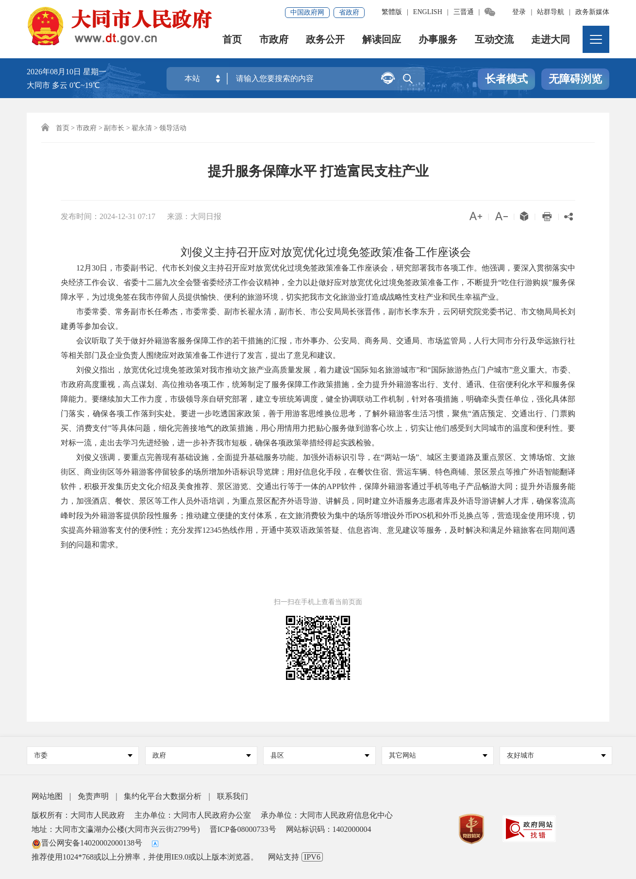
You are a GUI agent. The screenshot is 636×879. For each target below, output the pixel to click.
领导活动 (172, 128)
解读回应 (382, 41)
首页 (232, 41)
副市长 (114, 128)
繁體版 (392, 12)
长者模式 (506, 79)
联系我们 (232, 796)
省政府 (349, 12)
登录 (519, 12)
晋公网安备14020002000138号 (87, 843)
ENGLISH (427, 12)
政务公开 (325, 41)
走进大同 (551, 41)
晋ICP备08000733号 (243, 829)
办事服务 (438, 41)
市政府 (274, 41)
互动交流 (494, 41)
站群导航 (550, 12)
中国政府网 (307, 12)
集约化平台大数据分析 (162, 796)
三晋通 (463, 12)
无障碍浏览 (575, 79)
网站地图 (47, 796)
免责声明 (93, 796)
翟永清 (142, 128)
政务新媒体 (592, 12)
